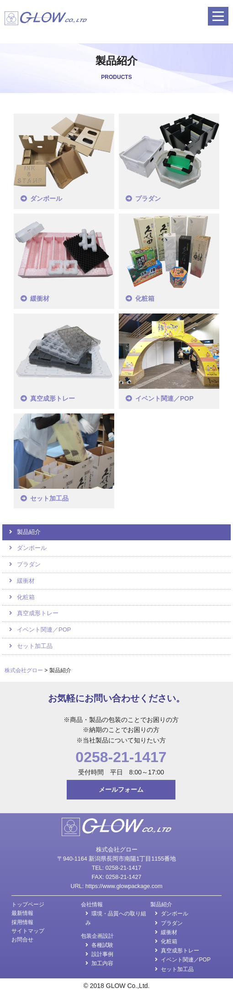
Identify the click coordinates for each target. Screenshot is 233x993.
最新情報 (22, 913)
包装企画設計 (97, 936)
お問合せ (22, 939)
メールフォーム (121, 789)
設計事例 (102, 954)
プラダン (148, 198)
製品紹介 (29, 531)
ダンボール (46, 198)
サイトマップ (27, 931)
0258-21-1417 (120, 757)
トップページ (27, 904)
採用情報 (22, 922)
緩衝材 (39, 298)
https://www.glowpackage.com (124, 886)
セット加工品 (49, 498)
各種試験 (102, 945)
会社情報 (92, 904)
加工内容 (102, 963)
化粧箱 (144, 298)
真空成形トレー (52, 398)
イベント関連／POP (164, 398)
